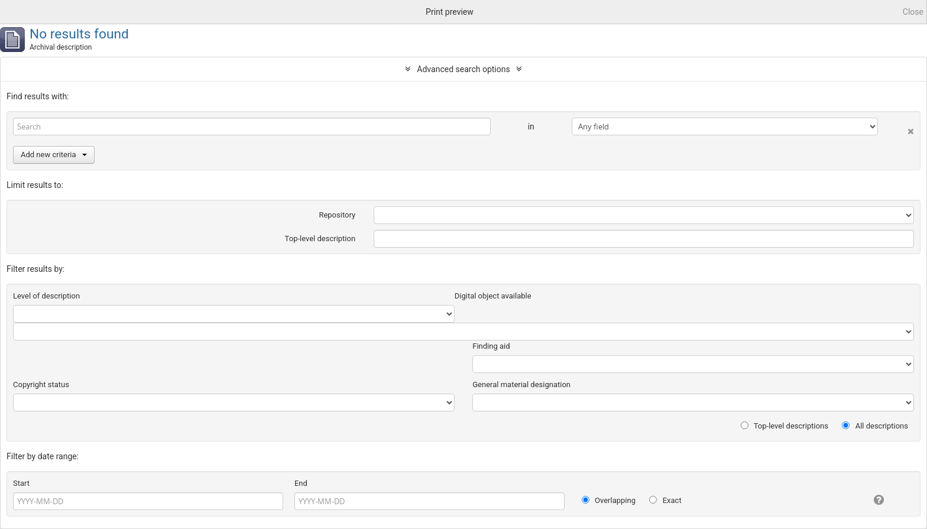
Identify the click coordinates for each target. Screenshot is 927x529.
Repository (337, 214)
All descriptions (875, 425)
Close (913, 12)
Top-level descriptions (784, 425)
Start (21, 483)
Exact (665, 500)
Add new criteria (54, 154)
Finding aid (491, 346)
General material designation (521, 384)
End (300, 483)
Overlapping (609, 500)
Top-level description (320, 238)
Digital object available (493, 295)
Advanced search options (463, 69)
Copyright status (41, 384)
